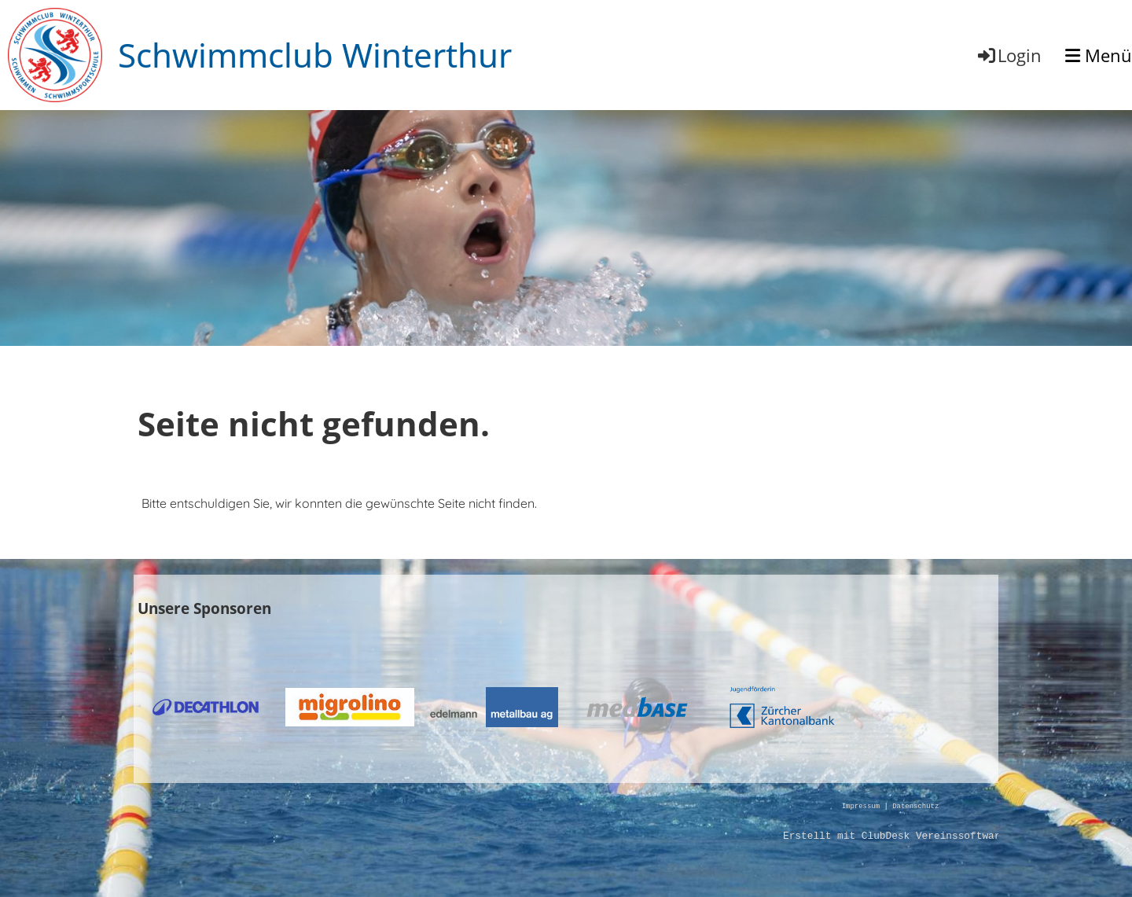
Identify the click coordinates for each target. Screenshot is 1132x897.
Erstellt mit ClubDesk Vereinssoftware (894, 836)
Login (1009, 55)
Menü (1098, 55)
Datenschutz (915, 807)
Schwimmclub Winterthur (315, 54)
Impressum (861, 807)
